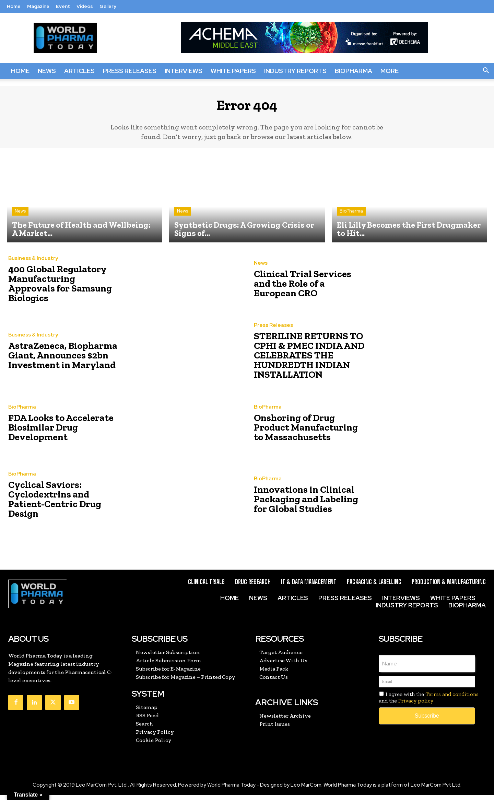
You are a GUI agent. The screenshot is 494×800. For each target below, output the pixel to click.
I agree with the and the (429, 702)
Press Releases (129, 71)
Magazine (38, 6)
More (389, 71)
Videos (85, 6)
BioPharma (353, 71)
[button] (486, 71)
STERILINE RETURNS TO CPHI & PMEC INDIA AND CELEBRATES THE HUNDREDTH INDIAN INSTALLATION (302, 360)
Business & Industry (33, 270)
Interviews (183, 71)
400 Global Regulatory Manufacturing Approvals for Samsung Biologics (58, 288)
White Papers (233, 71)
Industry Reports (295, 71)
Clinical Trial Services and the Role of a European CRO (305, 288)
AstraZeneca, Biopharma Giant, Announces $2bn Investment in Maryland (55, 360)
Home (14, 6)
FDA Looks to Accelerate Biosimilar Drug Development (53, 432)
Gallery (107, 6)
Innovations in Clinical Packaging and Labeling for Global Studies (306, 504)
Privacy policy (415, 705)
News (47, 71)
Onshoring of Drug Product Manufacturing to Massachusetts (305, 432)
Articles (79, 71)
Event (63, 6)
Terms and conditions (452, 699)
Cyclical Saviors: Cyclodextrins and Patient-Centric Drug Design (60, 504)
